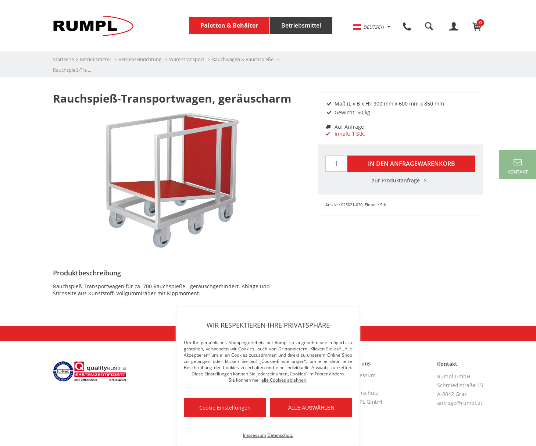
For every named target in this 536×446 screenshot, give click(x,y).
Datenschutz (363, 392)
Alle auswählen (311, 408)
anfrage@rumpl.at (459, 402)
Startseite (63, 59)
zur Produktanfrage (400, 180)
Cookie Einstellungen (225, 407)
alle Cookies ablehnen (283, 380)
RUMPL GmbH (365, 401)
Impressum (362, 375)
